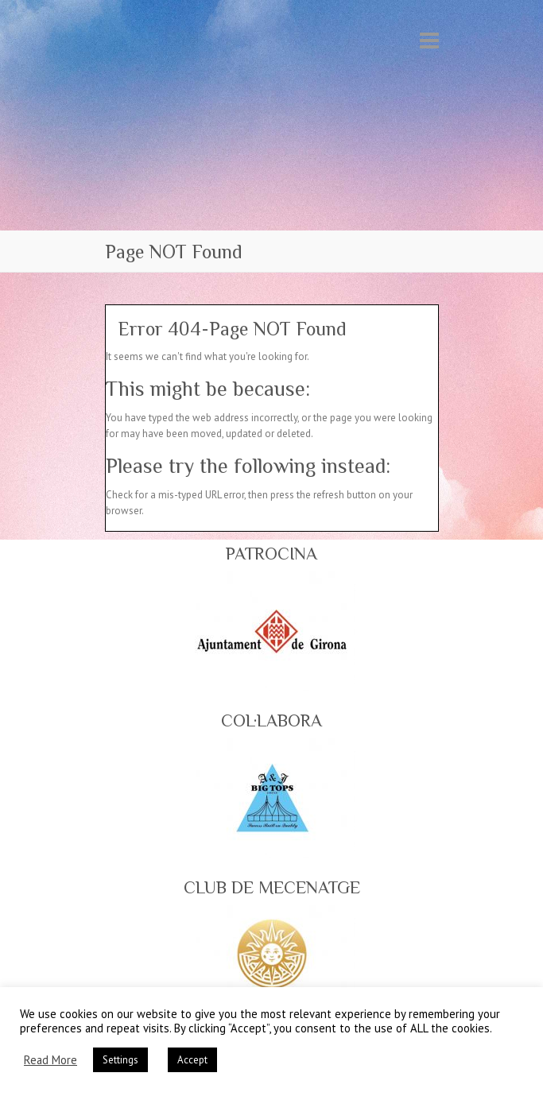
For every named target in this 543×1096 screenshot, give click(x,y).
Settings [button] (120, 1060)
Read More (50, 1060)
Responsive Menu (429, 40)
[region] (271, 631)
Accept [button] (192, 1060)
